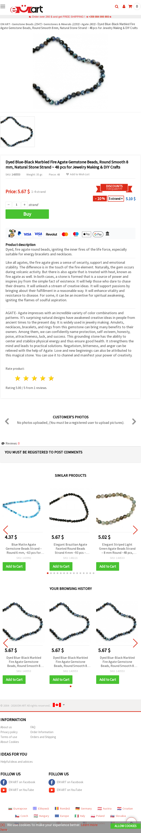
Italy (80, 816)
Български (17, 808)
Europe (62, 816)
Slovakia (118, 816)
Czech (21, 816)
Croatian (125, 808)
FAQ (32, 727)
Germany (84, 808)
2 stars (26, 378)
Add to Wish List (77, 174)
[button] (48, 573)
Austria (105, 808)
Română (62, 808)
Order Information (41, 732)
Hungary (41, 816)
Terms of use (8, 737)
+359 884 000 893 (99, 16)
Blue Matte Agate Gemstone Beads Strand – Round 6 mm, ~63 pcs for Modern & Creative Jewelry (23, 548)
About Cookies (9, 742)
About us (6, 727)
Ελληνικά (41, 808)
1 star (18, 378)
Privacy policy (9, 732)
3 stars (34, 378)
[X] (2, 825)
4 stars (43, 378)
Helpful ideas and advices (16, 762)
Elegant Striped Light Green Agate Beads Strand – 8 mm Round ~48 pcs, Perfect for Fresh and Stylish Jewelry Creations (117, 548)
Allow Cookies (125, 826)
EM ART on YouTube (17, 790)
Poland (98, 816)
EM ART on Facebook (17, 782)
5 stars (51, 378)
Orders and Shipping (43, 737)
